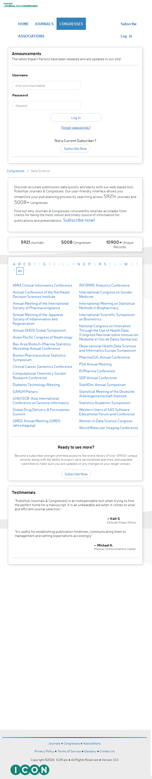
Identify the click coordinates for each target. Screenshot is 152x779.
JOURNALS (44, 23)
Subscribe (129, 23)
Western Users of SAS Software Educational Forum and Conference (107, 411)
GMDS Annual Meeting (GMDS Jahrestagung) (36, 423)
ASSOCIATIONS (31, 36)
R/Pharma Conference (97, 371)
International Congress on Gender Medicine (105, 294)
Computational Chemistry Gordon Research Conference (39, 375)
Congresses (15, 171)
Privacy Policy (44, 751)
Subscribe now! (79, 220)
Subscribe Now (75, 148)
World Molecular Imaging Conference (108, 427)
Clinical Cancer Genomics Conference (42, 366)
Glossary (90, 751)
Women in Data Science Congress (105, 421)
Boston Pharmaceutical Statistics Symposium (39, 357)
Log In (126, 36)
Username (20, 75)
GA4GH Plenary (25, 391)
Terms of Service (69, 751)
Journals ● (56, 743)
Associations (92, 743)
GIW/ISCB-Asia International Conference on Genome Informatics (41, 400)
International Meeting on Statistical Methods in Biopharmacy (107, 305)
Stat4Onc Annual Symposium (102, 384)
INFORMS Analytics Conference (104, 285)
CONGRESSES (71, 23)
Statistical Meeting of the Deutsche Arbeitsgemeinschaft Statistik (106, 393)
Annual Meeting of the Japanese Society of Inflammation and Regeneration (38, 319)
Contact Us (107, 751)
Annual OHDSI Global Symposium (39, 330)
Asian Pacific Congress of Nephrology (42, 337)
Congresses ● (73, 743)
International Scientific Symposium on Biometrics (107, 316)
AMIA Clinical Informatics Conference (42, 285)
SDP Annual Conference (98, 377)
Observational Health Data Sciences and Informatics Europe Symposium (107, 348)
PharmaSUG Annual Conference (104, 357)
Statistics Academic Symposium (104, 402)
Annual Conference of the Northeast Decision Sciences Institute (41, 294)
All (20, 271)
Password (20, 95)
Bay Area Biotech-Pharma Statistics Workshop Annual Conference (42, 346)
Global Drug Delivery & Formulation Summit (41, 411)
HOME (23, 23)
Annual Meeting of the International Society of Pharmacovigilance (41, 305)
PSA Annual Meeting (95, 364)
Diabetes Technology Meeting (36, 384)
